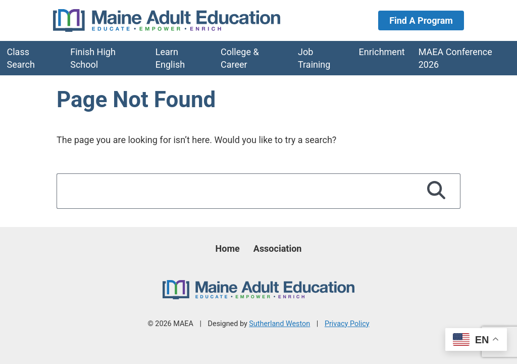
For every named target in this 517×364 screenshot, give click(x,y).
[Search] (436, 191)
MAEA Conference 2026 (455, 58)
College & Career (240, 58)
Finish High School (93, 58)
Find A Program (421, 20)
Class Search (21, 58)
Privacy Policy (347, 324)
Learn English (170, 58)
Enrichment (382, 52)
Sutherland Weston (279, 324)
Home (228, 248)
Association (277, 248)
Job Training (314, 58)
